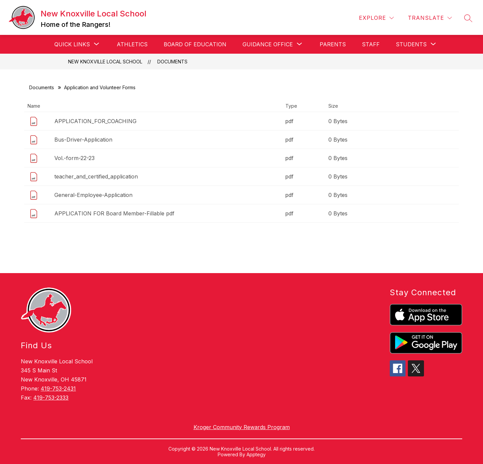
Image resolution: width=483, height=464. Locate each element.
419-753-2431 (58, 388)
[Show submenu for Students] (411, 44)
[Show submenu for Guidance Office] (268, 44)
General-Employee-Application (93, 195)
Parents (333, 44)
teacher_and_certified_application (96, 176)
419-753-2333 (50, 397)
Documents (172, 61)
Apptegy (256, 454)
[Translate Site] (429, 18)
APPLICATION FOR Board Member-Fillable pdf (114, 213)
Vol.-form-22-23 (74, 158)
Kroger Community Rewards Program (242, 427)
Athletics (132, 44)
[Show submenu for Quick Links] (72, 44)
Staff (371, 44)
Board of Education (195, 44)
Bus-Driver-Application (83, 139)
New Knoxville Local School (105, 61)
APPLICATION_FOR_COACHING (95, 121)
